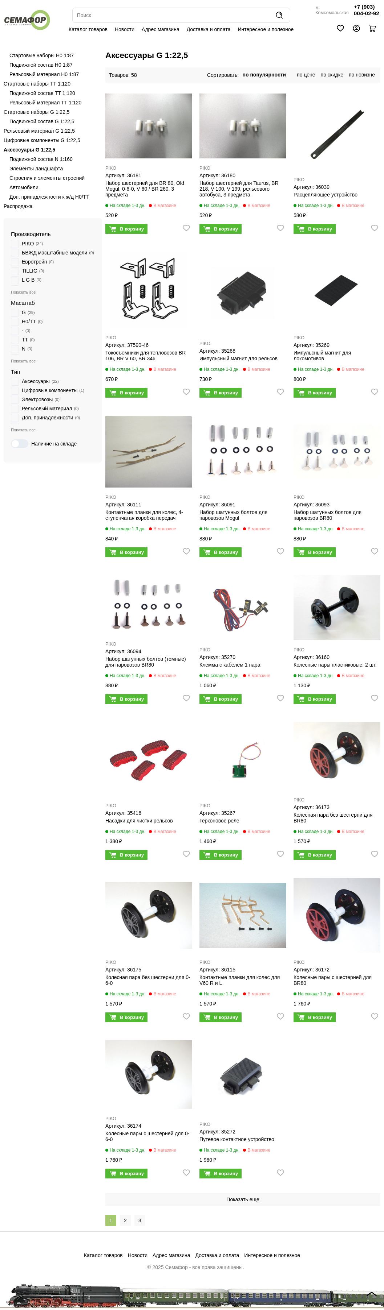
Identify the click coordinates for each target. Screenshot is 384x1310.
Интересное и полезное (266, 29)
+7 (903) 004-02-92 (366, 10)
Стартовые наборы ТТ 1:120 (37, 84)
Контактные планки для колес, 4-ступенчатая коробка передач (144, 515)
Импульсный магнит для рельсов (238, 358)
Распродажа (18, 206)
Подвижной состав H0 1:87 (41, 65)
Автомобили (24, 187)
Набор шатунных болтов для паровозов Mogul (233, 515)
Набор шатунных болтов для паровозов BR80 (327, 515)
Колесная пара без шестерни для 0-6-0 (147, 980)
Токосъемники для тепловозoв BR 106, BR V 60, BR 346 (145, 355)
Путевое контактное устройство (236, 1139)
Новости (124, 29)
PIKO (110, 168)
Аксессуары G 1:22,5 (29, 150)
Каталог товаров (88, 29)
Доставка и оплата (209, 29)
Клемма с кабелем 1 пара (229, 665)
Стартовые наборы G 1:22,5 (37, 112)
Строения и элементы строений (47, 178)
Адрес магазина (160, 29)
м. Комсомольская (332, 10)
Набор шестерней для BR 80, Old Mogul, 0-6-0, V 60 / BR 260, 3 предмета (144, 189)
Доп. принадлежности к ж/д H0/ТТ (49, 197)
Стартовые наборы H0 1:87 (41, 55)
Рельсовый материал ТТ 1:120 (45, 102)
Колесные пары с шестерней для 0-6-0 (147, 1136)
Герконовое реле (219, 821)
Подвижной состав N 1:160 (41, 159)
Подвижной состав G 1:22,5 (41, 121)
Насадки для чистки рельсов (139, 821)
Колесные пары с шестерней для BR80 (333, 980)
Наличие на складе (44, 443)
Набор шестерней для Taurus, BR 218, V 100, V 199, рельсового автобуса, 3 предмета (239, 189)
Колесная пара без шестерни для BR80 (333, 818)
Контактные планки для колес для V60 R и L (239, 980)
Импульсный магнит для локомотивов (322, 355)
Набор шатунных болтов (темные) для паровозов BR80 (145, 662)
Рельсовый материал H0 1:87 (44, 74)
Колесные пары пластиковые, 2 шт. (335, 665)
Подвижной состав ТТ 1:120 (42, 93)
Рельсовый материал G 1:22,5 (39, 131)
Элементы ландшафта (36, 168)
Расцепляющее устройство (325, 195)
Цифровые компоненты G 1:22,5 (42, 140)
